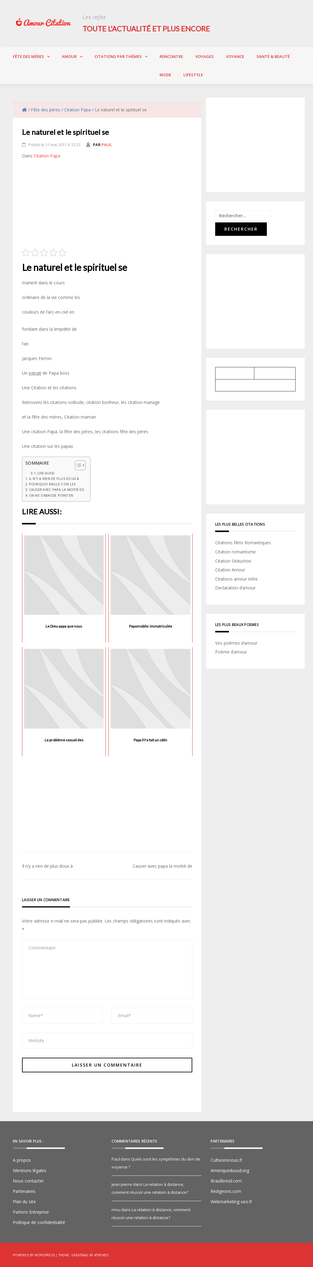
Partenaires (24, 1191)
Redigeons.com (226, 1191)
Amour (69, 56)
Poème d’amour (231, 652)
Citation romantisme (235, 552)
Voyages (204, 56)
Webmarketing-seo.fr (231, 1201)
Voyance (235, 56)
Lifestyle (193, 74)
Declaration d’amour (235, 588)
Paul (106, 144)
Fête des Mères (28, 56)
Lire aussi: (46, 473)
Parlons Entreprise (31, 1212)
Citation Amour (230, 570)
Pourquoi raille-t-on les (52, 484)
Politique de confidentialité (39, 1222)
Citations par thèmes (118, 56)
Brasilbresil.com (226, 1180)
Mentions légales (29, 1170)
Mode (165, 74)
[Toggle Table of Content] (77, 465)
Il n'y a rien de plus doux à (54, 478)
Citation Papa (47, 156)
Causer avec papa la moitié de (56, 489)
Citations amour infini (236, 578)
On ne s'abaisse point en (51, 495)
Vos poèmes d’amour (236, 643)
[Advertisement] (107, 206)
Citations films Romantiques (243, 542)
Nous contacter (28, 1180)
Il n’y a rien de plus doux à (47, 866)
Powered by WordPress (34, 1255)
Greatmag (80, 1255)
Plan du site (24, 1201)
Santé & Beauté (273, 56)
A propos (22, 1160)
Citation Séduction (233, 560)
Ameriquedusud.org (230, 1170)
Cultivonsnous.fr (226, 1160)
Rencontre (171, 56)
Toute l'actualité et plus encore (147, 28)
